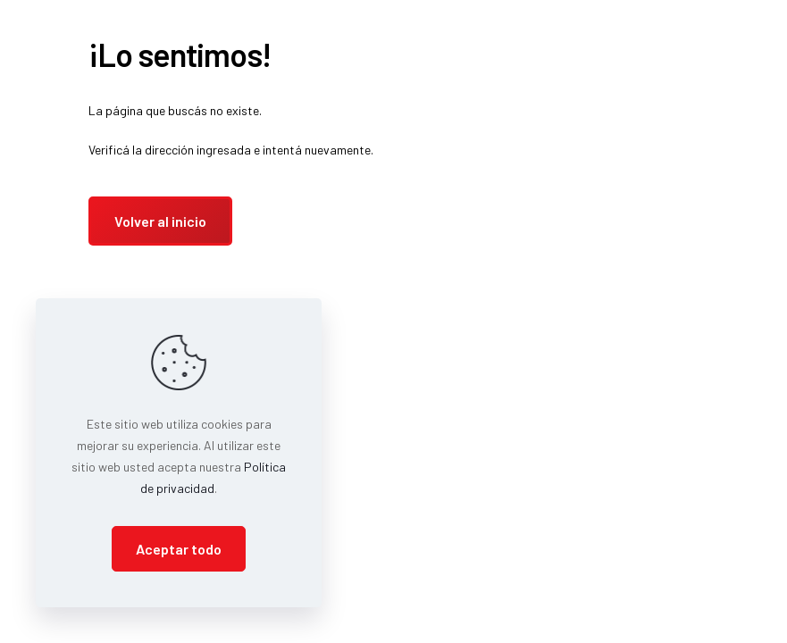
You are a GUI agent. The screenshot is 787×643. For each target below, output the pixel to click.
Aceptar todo (179, 548)
